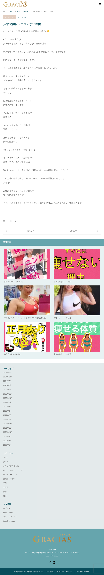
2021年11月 (8, 428)
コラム (5, 457)
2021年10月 (8, 432)
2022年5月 (7, 407)
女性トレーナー (10, 17)
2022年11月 (8, 394)
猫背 (5, 492)
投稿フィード (8, 512)
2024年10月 (8, 377)
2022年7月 (7, 402)
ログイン (6, 508)
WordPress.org (9, 521)
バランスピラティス (11, 466)
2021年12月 (8, 424)
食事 (5, 496)
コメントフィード (10, 517)
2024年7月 (7, 381)
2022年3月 (7, 411)
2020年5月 (7, 445)
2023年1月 (7, 390)
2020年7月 (7, 441)
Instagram (54, 562)
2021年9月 (7, 437)
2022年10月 (8, 398)
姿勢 (5, 483)
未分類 (5, 487)
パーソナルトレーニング (12, 470)
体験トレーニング (10, 475)
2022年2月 (7, 415)
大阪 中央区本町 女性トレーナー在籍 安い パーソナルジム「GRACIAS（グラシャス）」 (46, 572)
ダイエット (7, 462)
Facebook (49, 562)
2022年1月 (7, 419)
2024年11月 (8, 373)
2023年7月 (7, 385)
